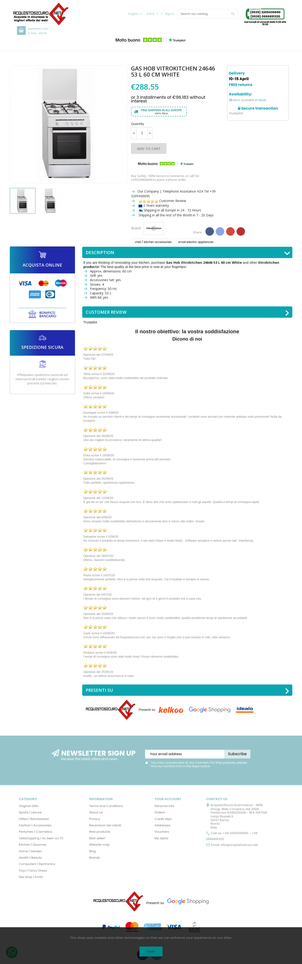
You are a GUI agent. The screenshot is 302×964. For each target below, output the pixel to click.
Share (210, 231)
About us (96, 812)
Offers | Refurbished (34, 819)
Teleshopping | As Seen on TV (41, 838)
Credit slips (163, 819)
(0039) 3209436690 (265, 12)
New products (99, 831)
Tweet (220, 231)
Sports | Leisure (30, 812)
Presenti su (147, 710)
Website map (99, 844)
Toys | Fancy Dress (33, 870)
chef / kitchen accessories (153, 242)
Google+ (230, 231)
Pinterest (241, 231)
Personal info (164, 806)
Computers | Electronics (37, 864)
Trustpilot (236, 113)
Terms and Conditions (106, 806)
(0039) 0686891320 (265, 16)
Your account (168, 799)
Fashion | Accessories (35, 825)
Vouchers (162, 831)
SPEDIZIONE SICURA (42, 347)
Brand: (136, 228)
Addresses (163, 825)
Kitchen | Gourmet (32, 844)
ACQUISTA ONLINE (42, 265)
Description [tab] (188, 253)
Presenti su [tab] (188, 690)
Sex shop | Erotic (31, 877)
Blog (92, 851)
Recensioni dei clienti (105, 825)
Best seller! (97, 838)
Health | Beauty (30, 857)
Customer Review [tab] (188, 312)
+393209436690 (141, 179)
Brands (94, 857)
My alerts (161, 838)
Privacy (94, 819)
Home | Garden (30, 851)
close (151, 951)
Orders (160, 812)
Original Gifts (28, 806)
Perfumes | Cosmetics (35, 831)
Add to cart (149, 148)
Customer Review (162, 200)
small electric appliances (195, 242)
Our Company (148, 191)
